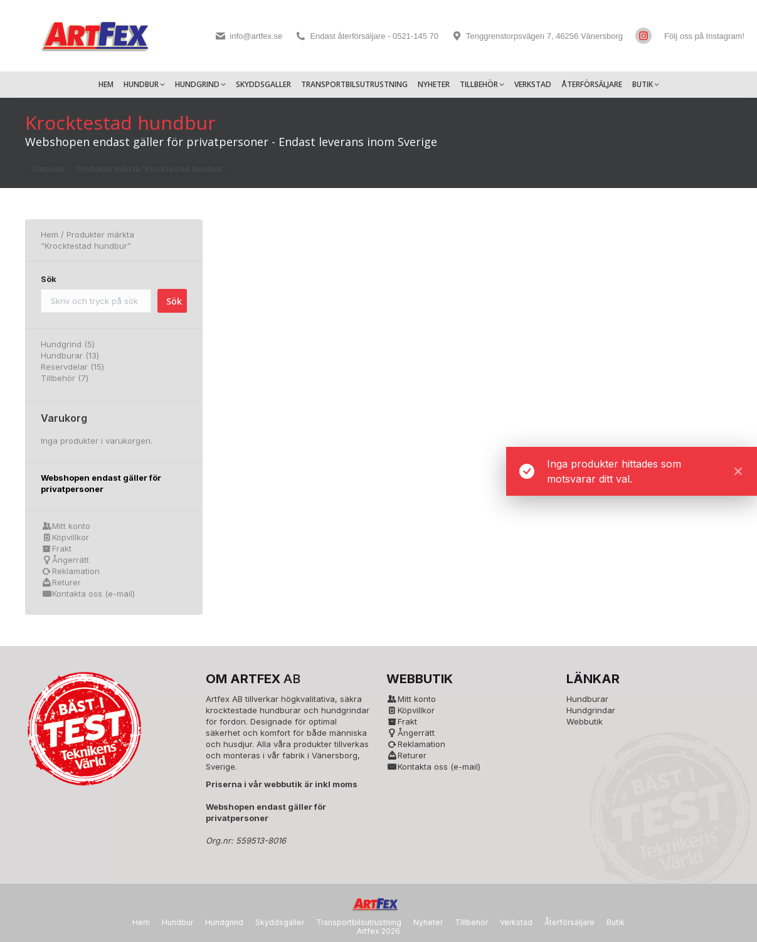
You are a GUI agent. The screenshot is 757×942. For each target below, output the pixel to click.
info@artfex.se (248, 36)
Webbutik (584, 721)
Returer (66, 582)
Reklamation (76, 571)
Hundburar (587, 699)
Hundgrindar (590, 710)
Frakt (61, 548)
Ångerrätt (70, 560)
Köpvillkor (70, 537)
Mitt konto (71, 526)
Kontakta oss (77, 594)
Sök (48, 279)
